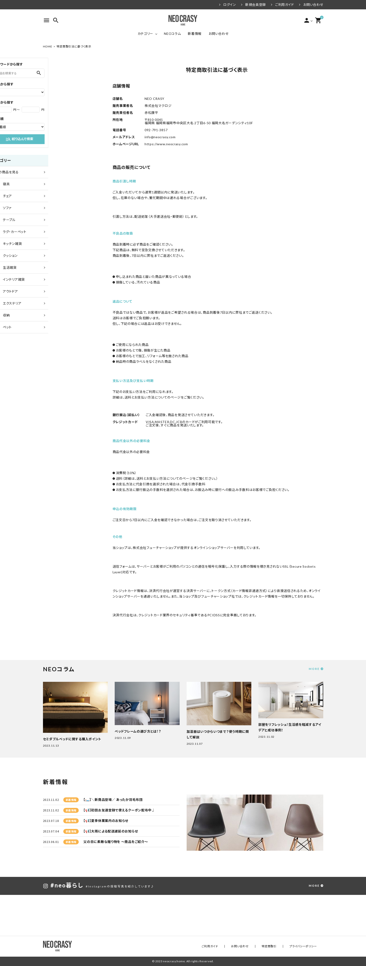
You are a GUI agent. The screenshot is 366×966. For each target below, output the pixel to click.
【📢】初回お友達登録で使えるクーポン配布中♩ (119, 810)
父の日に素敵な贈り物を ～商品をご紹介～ (115, 842)
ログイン (229, 4)
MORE (314, 669)
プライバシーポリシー (306, 946)
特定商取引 (278, 946)
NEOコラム (172, 34)
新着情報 (195, 34)
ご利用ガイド (284, 4)
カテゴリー (145, 34)
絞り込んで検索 (72, 139)
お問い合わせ (313, 4)
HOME (47, 46)
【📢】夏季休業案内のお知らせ (105, 821)
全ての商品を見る (58, 172)
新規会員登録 (255, 4)
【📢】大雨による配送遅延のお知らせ (110, 831)
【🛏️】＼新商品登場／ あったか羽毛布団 (112, 800)
